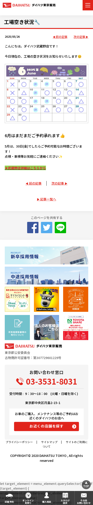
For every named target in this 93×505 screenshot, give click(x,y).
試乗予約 (9, 501)
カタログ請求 (65, 502)
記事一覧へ (48, 199)
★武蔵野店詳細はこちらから (25, 168)
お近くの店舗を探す (46, 426)
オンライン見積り (28, 502)
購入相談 (46, 501)
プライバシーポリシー (19, 442)
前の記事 (61, 37)
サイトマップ (49, 442)
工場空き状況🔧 (22, 21)
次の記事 (79, 37)
